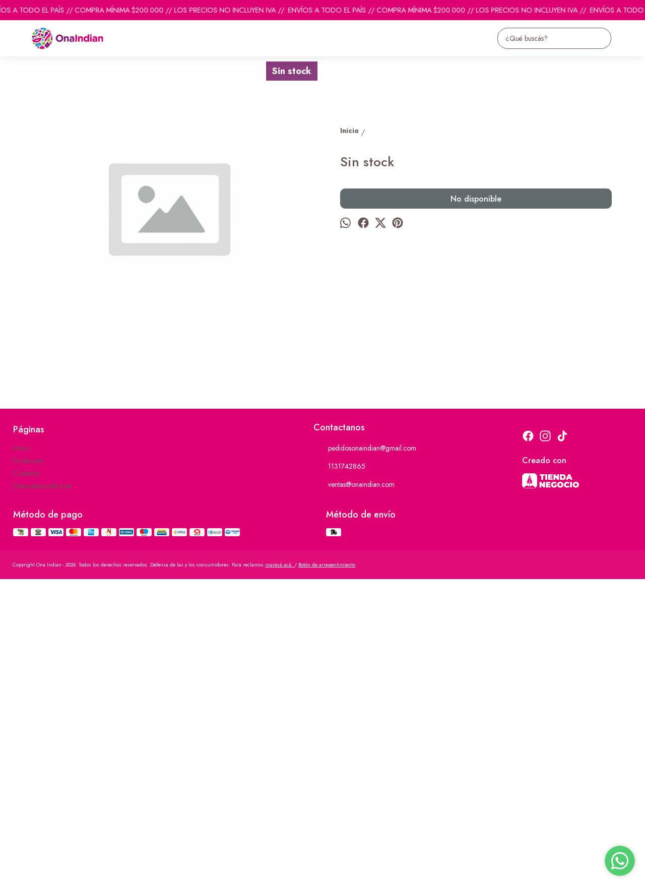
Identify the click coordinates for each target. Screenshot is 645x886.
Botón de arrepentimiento (326, 871)
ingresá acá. (279, 871)
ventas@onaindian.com (354, 792)
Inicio (21, 755)
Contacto (26, 780)
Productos (28, 768)
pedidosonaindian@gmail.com (364, 755)
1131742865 (339, 774)
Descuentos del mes (42, 793)
